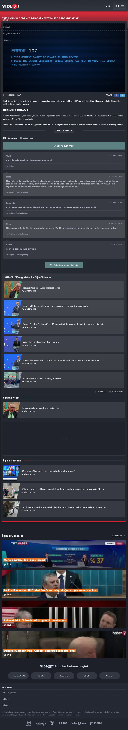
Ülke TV (63, 723)
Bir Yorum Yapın (64, 146)
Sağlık (64, 675)
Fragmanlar (18, 675)
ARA (106, 6)
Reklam (5, 699)
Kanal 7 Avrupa (52, 723)
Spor (87, 675)
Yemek (109, 675)
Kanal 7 (29, 723)
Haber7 (79, 723)
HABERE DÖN (116, 392)
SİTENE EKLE (101, 392)
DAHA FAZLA (118, 535)
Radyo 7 (41, 723)
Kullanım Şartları (9, 692)
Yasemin (96, 723)
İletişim (5, 705)
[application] (64, 57)
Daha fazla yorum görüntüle (64, 265)
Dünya (41, 675)
